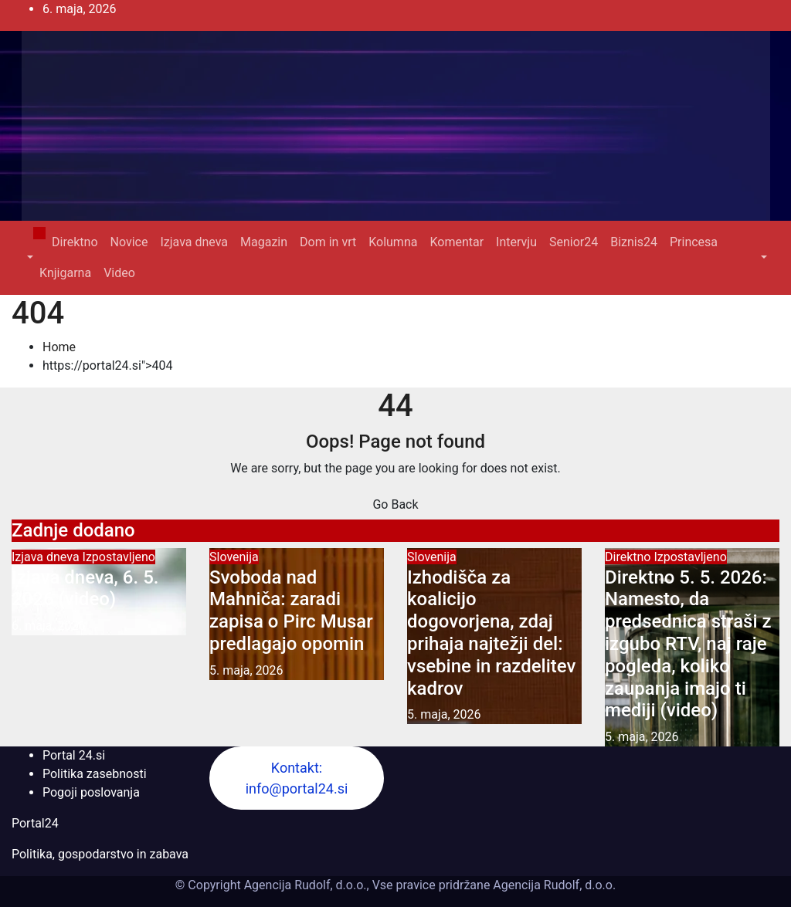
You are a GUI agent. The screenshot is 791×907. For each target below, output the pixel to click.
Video (119, 273)
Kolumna (392, 242)
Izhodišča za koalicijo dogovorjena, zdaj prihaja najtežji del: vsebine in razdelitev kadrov (491, 633)
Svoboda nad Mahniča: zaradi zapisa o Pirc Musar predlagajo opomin (291, 611)
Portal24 (35, 823)
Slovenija (234, 557)
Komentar (456, 242)
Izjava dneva (194, 242)
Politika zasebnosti (94, 774)
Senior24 (573, 242)
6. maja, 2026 (49, 625)
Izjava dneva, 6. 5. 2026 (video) (85, 589)
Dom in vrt (328, 242)
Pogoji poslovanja (91, 792)
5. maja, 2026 (246, 670)
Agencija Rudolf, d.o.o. (553, 885)
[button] (28, 257)
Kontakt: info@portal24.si (297, 778)
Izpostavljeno (119, 557)
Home (59, 347)
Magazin (263, 242)
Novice (129, 242)
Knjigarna (65, 273)
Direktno (74, 242)
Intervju (516, 242)
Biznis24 (633, 242)
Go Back (395, 504)
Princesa (694, 242)
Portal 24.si (73, 755)
